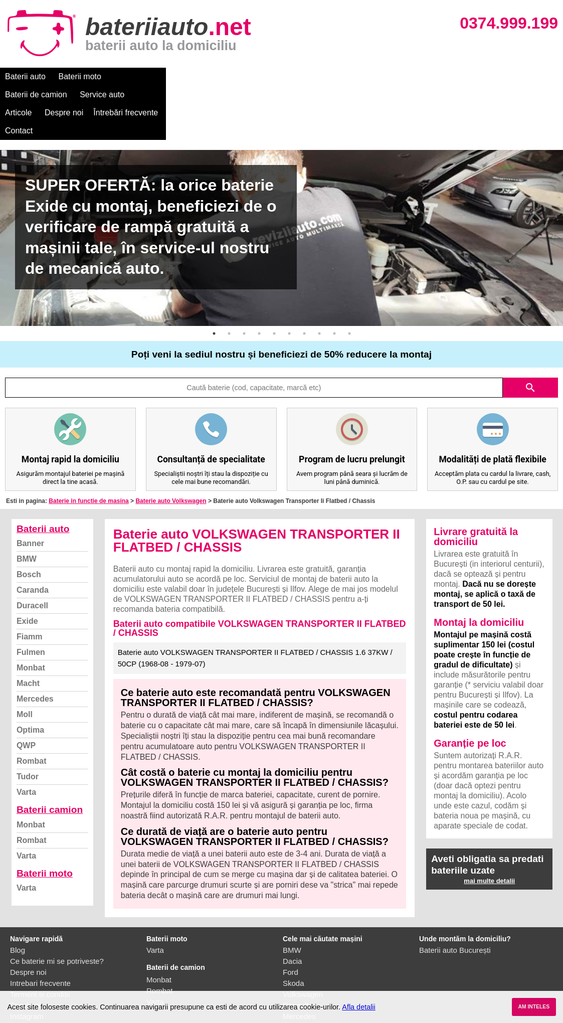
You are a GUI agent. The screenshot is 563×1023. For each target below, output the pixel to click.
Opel (291, 973)
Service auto (211, 76)
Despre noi (305, 76)
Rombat (32, 707)
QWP (26, 691)
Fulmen (31, 598)
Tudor (28, 722)
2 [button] (229, 279)
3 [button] (244, 279)
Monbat (31, 613)
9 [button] (334, 279)
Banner (30, 489)
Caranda (33, 536)
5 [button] (274, 279)
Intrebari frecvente (40, 929)
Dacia (292, 907)
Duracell (32, 551)
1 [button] (214, 279)
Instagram (27, 962)
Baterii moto (80, 76)
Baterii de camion (145, 76)
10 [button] (349, 279)
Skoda (293, 929)
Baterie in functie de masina (88, 446)
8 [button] (319, 279)
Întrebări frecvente (366, 76)
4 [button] (259, 279)
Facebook (26, 951)
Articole (259, 76)
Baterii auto (25, 76)
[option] (281, 184)
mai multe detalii (489, 826)
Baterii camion (50, 755)
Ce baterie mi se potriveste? (57, 907)
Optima (30, 675)
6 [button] (289, 279)
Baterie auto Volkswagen (170, 446)
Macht (28, 629)
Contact (426, 76)
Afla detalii (358, 1007)
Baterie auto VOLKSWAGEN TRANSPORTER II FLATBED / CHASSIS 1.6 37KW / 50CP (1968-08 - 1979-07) (255, 604)
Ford (290, 918)
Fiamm (30, 582)
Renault (296, 951)
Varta (26, 738)
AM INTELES (533, 1006)
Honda (294, 984)
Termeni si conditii (40, 940)
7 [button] (304, 279)
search (530, 333)
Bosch (29, 520)
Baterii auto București (455, 896)
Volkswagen (303, 940)
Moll (25, 660)
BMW (27, 504)
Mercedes (35, 644)
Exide (27, 567)
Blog (17, 896)
